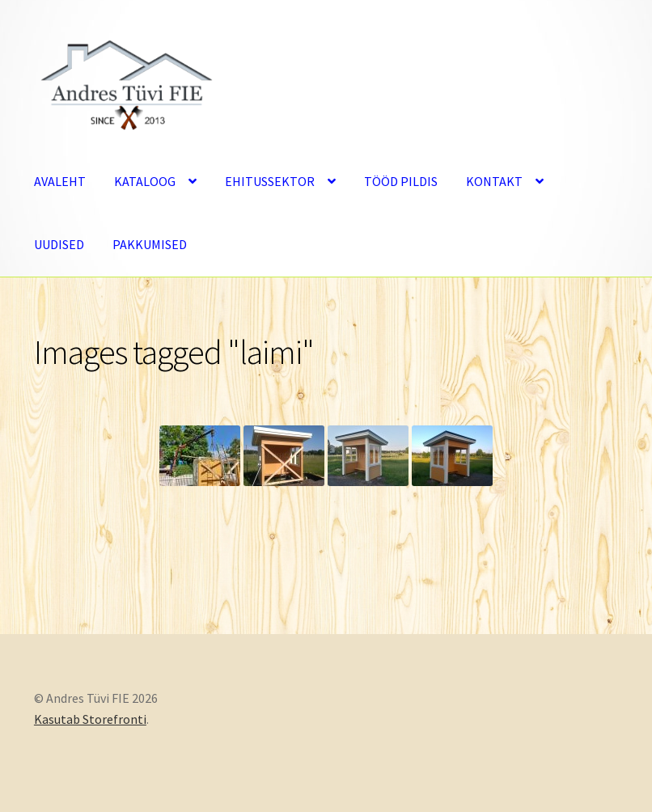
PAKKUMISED (149, 244)
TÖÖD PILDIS (401, 181)
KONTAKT (494, 181)
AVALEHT (60, 181)
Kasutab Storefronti (90, 719)
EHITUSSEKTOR (270, 181)
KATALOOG (145, 181)
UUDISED (59, 244)
